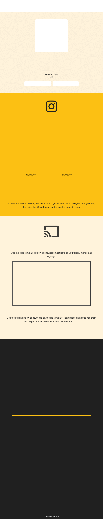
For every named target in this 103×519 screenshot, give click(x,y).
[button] (94, 6)
